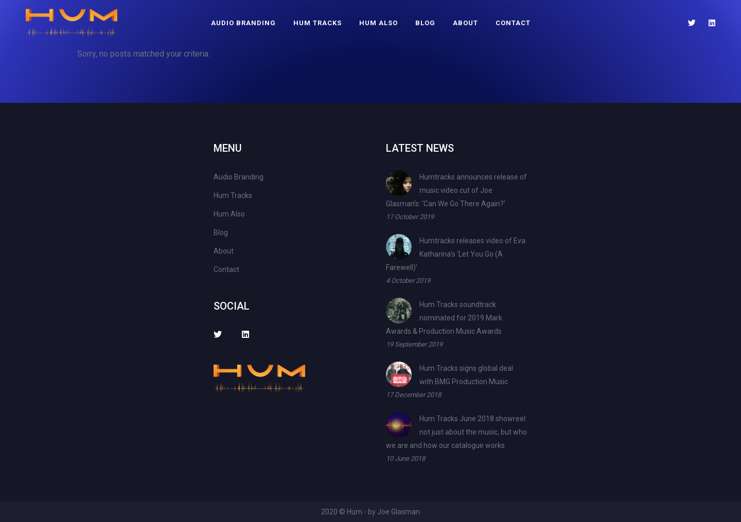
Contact (513, 23)
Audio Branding (243, 23)
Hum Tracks (317, 23)
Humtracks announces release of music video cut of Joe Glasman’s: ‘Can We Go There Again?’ (456, 190)
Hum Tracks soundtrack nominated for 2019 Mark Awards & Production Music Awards (444, 317)
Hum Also (378, 23)
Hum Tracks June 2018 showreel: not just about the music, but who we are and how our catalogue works (456, 432)
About (465, 23)
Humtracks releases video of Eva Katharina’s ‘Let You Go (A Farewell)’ (455, 254)
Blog (425, 23)
